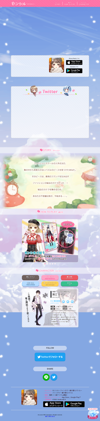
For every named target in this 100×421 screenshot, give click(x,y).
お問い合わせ (51, 416)
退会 (46, 416)
